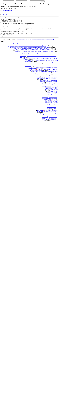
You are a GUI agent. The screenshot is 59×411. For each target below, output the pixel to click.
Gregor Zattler (5, 10)
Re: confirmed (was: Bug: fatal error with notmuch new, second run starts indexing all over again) (34, 43)
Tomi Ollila (15, 52)
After (15, 1)
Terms (1, 1)
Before (28, 1)
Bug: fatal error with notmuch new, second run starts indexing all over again (25, 47)
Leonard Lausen (43, 84)
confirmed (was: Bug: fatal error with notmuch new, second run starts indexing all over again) (48, 118)
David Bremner (6, 14)
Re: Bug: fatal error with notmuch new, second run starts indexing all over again (28, 48)
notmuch (10, 10)
